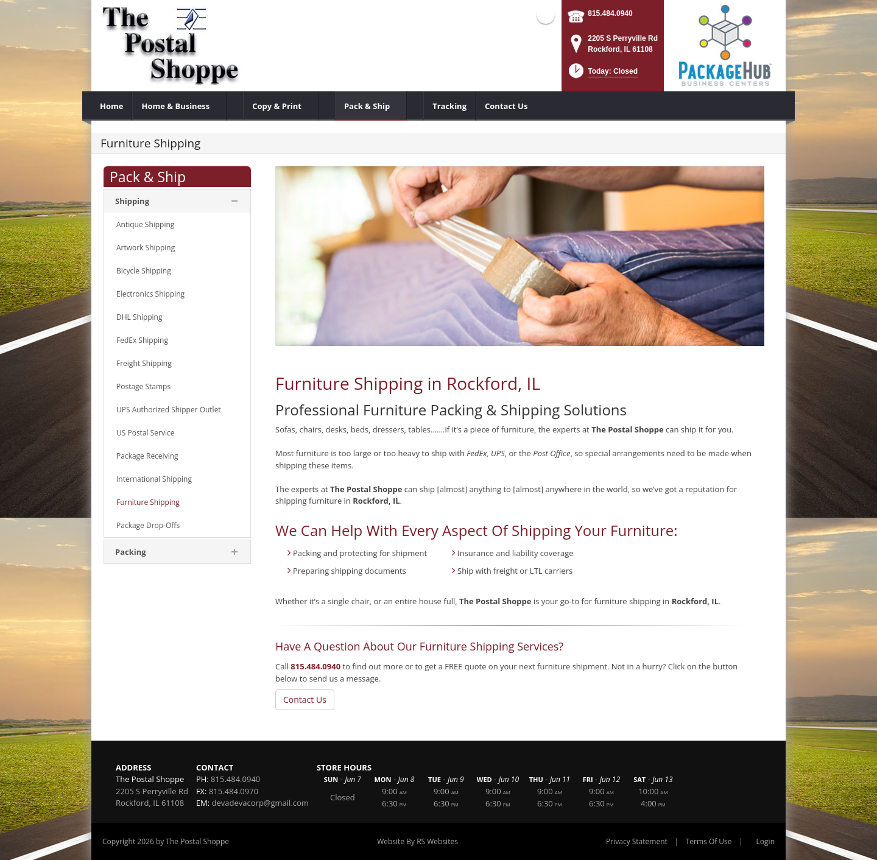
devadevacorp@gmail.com (260, 802)
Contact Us (304, 699)
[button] (602, 75)
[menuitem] (111, 106)
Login (765, 841)
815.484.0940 (610, 13)
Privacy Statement (636, 841)
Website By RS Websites (417, 841)
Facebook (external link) (546, 14)
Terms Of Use (709, 841)
